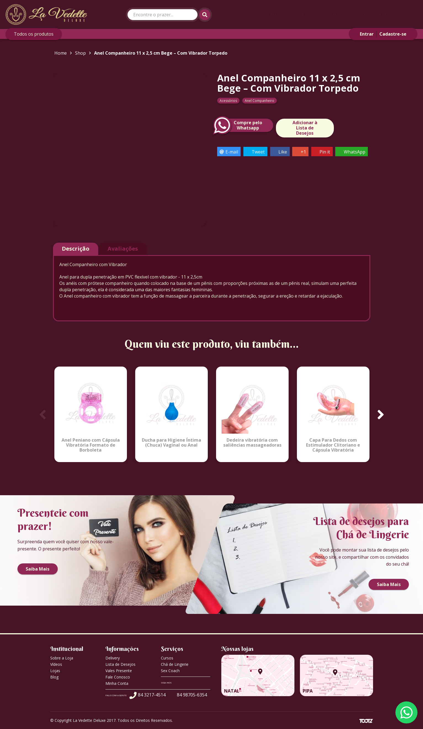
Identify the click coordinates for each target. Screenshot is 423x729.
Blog (362, 14)
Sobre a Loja (266, 14)
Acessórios (82, 34)
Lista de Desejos (120, 664)
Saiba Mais (37, 569)
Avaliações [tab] (123, 248)
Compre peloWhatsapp (239, 125)
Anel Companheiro (259, 100)
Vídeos (56, 664)
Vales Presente (118, 670)
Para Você (304, 14)
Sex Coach (170, 670)
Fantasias (353, 34)
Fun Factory (388, 34)
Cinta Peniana (122, 34)
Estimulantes (315, 34)
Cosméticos (162, 34)
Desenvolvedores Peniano (262, 34)
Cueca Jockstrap (204, 34)
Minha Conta (116, 683)
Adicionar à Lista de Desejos (304, 128)
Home (60, 53)
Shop (80, 53)
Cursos (336, 14)
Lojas (55, 670)
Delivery (112, 658)
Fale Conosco (396, 14)
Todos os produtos (34, 34)
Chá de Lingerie (174, 664)
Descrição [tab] (75, 248)
